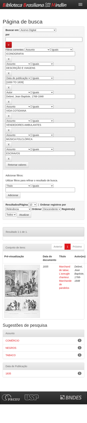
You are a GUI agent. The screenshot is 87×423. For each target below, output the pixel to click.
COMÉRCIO (12, 340)
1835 (8, 373)
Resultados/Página (17, 204)
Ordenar (37, 209)
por (8, 34)
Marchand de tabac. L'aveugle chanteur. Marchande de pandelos (65, 277)
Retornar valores (17, 164)
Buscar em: (12, 30)
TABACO (11, 355)
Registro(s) (68, 209)
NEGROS (11, 347)
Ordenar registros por (53, 204)
